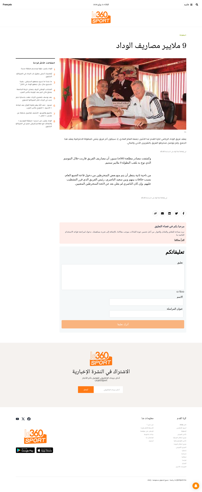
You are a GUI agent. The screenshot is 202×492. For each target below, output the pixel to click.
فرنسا (184, 460)
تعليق (180, 262)
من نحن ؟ (150, 425)
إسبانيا (183, 454)
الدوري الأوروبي (181, 447)
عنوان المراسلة (175, 308)
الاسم (180, 296)
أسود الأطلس (181, 428)
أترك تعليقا (122, 324)
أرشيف (151, 441)
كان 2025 (183, 425)
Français (7, 4)
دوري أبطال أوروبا (180, 444)
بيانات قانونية (148, 434)
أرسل (86, 389)
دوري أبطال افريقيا (179, 438)
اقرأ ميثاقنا (179, 240)
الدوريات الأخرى (181, 467)
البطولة (183, 35)
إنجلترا (184, 450)
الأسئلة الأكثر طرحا (147, 428)
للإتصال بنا (149, 438)
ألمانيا (184, 463)
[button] (195, 485)
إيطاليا (184, 457)
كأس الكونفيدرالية (180, 441)
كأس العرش (181, 434)
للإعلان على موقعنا (146, 431)
